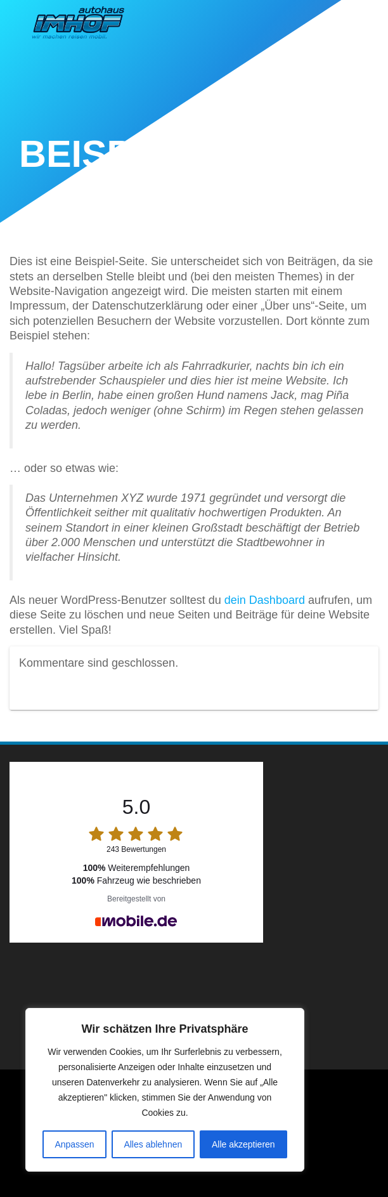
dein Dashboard (264, 600)
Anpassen (74, 1144)
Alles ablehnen (153, 1144)
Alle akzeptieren (243, 1144)
